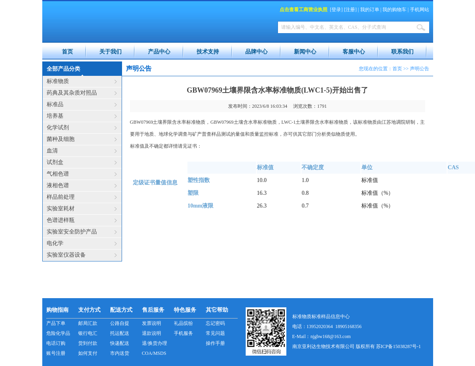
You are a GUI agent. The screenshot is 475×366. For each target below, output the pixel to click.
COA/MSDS (154, 353)
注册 (350, 9)
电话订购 (55, 343)
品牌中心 (256, 52)
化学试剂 (58, 128)
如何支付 (87, 353)
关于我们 (110, 52)
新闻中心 (305, 52)
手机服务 (183, 333)
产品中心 (159, 52)
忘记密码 (215, 323)
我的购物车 (394, 9)
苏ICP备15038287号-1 (398, 346)
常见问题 (215, 333)
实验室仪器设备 (66, 255)
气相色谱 (58, 174)
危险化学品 (58, 333)
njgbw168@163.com (331, 336)
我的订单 (369, 9)
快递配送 (119, 343)
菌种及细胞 (61, 139)
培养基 (55, 116)
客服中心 (354, 52)
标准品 (55, 104)
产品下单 (55, 323)
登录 (336, 9)
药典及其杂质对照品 (72, 93)
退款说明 (151, 333)
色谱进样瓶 (61, 220)
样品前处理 (61, 197)
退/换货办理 (154, 343)
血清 (52, 151)
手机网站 (419, 9)
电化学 (55, 243)
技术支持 (208, 52)
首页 (67, 52)
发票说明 (151, 323)
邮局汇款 (87, 323)
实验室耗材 (61, 209)
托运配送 (119, 333)
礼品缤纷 (183, 323)
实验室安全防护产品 (72, 232)
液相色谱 (58, 185)
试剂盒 (55, 162)
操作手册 (215, 343)
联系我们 (402, 52)
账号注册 (55, 353)
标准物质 (58, 81)
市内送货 (119, 353)
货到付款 (87, 343)
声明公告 (419, 68)
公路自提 (119, 323)
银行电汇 (87, 333)
